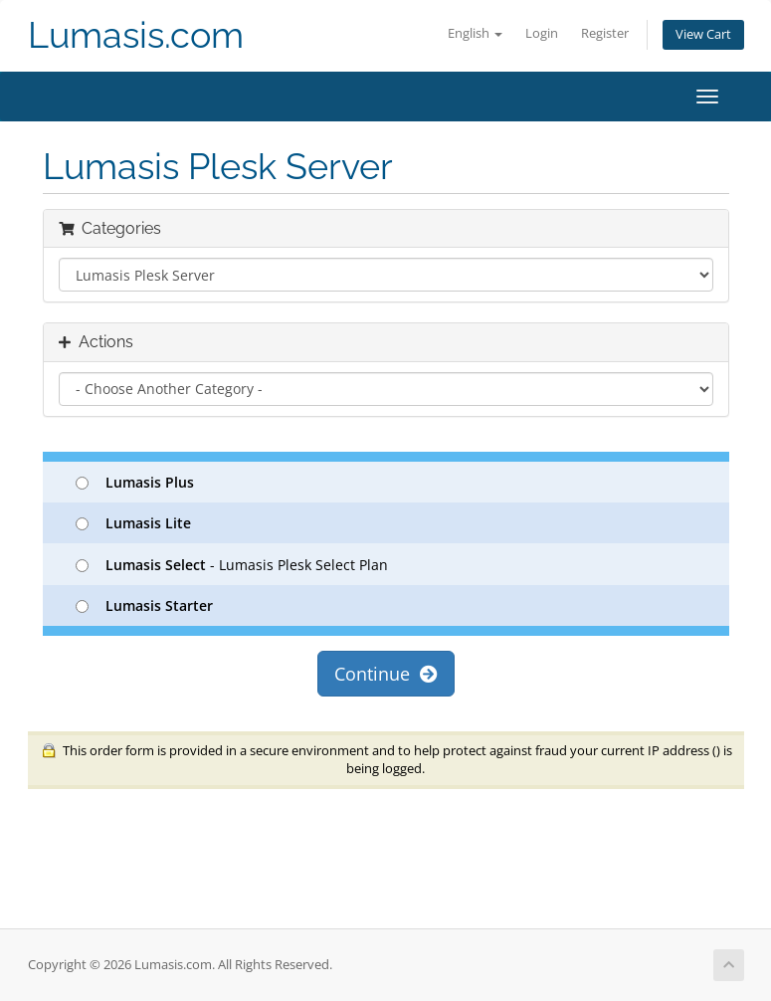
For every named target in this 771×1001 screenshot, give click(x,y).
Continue (386, 674)
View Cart (703, 34)
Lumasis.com (136, 35)
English (475, 33)
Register (605, 33)
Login (541, 33)
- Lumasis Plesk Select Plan (232, 564)
